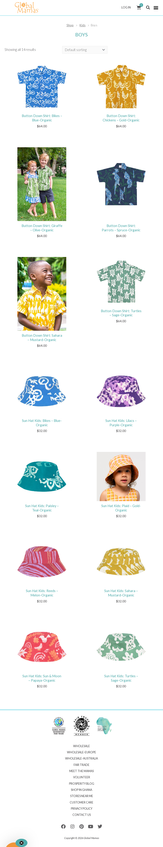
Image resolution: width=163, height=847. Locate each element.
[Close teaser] (21, 843)
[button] (147, 7)
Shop (70, 25)
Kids (83, 25)
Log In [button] (127, 7)
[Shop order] (84, 50)
